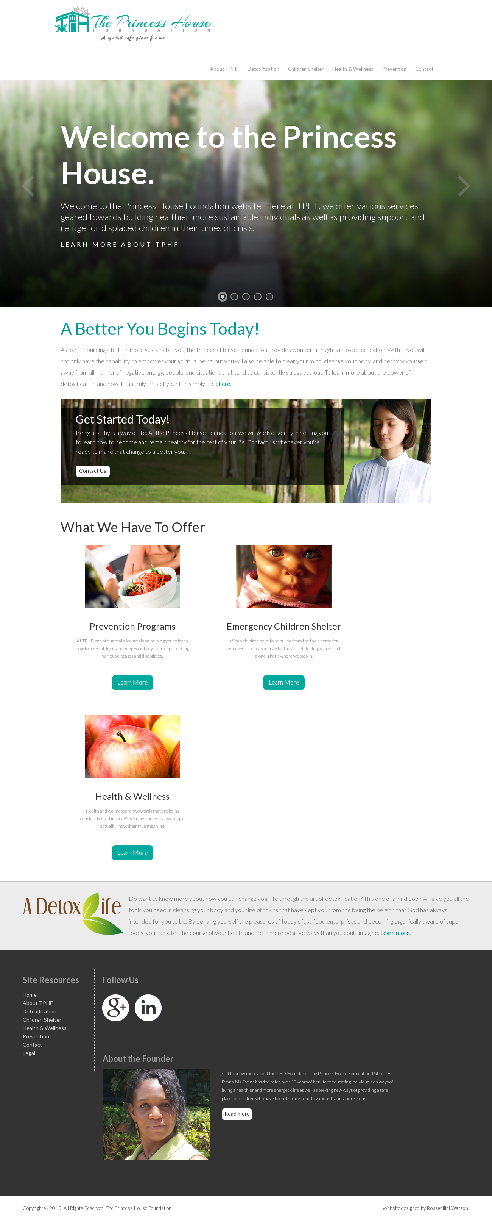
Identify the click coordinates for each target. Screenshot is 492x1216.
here (224, 383)
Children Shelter (306, 69)
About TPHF (224, 69)
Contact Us (92, 470)
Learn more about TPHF (120, 244)
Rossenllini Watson (447, 1208)
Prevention (394, 69)
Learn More (132, 682)
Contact (424, 69)
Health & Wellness (352, 69)
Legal (29, 1053)
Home (30, 994)
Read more (237, 1113)
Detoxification (263, 69)
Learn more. (395, 932)
